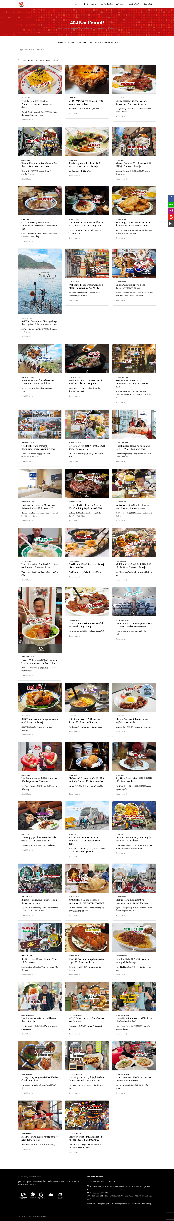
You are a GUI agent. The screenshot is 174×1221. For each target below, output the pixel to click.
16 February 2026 (75, 443)
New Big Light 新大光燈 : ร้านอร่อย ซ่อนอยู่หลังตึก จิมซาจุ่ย (133, 960)
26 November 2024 (27, 1074)
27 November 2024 (75, 1015)
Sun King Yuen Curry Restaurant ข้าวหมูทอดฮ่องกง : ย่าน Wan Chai (133, 224)
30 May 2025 (73, 775)
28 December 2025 (27, 657)
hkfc (128, 1203)
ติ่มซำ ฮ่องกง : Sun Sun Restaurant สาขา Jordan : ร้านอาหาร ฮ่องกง (133, 506)
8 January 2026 (26, 561)
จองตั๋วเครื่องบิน (134, 4)
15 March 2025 (26, 956)
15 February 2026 (122, 443)
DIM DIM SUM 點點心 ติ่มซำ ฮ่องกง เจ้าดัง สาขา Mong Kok (39, 1138)
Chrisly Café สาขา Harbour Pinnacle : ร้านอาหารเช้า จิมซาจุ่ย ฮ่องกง (36, 104)
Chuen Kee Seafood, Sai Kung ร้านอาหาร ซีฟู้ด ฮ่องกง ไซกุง (134, 839)
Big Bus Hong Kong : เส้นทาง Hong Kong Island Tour (39, 901)
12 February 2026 (27, 502)
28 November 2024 (27, 1015)
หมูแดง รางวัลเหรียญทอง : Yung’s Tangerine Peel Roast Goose (131, 102)
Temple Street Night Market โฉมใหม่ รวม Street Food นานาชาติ (86, 1138)
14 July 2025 (73, 716)
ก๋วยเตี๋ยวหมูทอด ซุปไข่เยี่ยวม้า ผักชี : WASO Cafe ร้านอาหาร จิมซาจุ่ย (85, 164)
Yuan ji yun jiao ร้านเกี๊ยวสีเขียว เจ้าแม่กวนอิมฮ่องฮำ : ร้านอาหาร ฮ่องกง (39, 565)
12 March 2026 (74, 282)
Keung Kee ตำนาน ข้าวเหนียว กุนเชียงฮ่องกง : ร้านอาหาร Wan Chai (39, 164)
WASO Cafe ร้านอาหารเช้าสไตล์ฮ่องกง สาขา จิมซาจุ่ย (86, 1019)
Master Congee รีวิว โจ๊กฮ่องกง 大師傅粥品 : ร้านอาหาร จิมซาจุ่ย (133, 164)
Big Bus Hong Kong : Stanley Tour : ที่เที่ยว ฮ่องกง (39, 960)
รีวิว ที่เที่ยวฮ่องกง (90, 4)
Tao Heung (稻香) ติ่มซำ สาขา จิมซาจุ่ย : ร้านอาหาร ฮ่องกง (87, 565)
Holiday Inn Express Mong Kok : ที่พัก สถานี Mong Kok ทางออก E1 (38, 506)
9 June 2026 (73, 98)
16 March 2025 (121, 897)
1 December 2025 (74, 620)
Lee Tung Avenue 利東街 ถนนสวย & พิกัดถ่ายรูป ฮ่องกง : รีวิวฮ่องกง (39, 779)
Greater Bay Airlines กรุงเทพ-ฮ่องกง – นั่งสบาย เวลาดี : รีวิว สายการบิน (134, 625)
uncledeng (146, 1203)
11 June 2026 (25, 98)
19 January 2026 (121, 502)
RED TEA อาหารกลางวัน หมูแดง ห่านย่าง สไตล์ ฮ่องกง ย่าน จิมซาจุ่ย (39, 720)
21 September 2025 (122, 620)
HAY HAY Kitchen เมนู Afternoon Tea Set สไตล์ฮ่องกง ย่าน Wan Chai (39, 661)
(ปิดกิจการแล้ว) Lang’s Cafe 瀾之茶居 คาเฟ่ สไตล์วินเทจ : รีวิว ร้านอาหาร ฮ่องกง (87, 779)
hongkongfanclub (105, 1203)
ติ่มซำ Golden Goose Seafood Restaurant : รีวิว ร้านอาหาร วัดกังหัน (86, 901)
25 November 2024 (75, 1074)
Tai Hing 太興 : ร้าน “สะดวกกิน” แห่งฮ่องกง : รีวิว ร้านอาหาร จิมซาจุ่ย (38, 839)
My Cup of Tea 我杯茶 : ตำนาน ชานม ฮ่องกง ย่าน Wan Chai (87, 447)
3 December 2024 (121, 956)
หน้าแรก (78, 4)
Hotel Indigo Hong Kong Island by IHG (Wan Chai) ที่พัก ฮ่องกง (133, 447)
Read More (27, 119)
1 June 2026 (120, 98)
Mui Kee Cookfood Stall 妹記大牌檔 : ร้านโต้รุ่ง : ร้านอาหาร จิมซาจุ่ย (133, 565)
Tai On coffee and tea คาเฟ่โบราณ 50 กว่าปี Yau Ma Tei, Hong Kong (86, 224)
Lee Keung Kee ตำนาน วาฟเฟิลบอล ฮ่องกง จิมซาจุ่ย (38, 1019)
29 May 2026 (25, 160)
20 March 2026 (74, 219)
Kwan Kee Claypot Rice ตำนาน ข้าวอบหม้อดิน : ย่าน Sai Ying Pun (86, 382)
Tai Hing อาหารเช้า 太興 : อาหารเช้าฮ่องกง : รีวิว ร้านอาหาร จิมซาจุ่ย (85, 720)
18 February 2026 (27, 443)
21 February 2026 (122, 377)
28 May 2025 (120, 775)
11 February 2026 (75, 502)
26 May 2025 (25, 834)
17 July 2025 (25, 716)
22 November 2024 (75, 1133)
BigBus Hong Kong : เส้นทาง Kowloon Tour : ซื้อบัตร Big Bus (132, 901)
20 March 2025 (26, 897)
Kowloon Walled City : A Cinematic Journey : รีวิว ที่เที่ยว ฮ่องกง (132, 384)
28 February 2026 (27, 377)
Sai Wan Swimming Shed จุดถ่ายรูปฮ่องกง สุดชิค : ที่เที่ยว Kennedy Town (39, 322)
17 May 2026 (120, 160)
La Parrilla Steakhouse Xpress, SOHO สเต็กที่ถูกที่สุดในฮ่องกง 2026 (85, 506)
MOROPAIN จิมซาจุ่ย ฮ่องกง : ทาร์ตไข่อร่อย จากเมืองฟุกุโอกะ (86, 102)
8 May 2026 (25, 219)
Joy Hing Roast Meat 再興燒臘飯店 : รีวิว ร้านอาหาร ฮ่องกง (134, 779)
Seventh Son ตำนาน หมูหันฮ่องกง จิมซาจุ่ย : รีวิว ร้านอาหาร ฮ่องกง (86, 960)
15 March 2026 (121, 219)
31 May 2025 (25, 775)
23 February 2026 (75, 377)
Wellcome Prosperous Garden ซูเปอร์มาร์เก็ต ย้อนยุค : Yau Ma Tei (86, 286)
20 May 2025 (73, 834)
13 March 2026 (26, 318)
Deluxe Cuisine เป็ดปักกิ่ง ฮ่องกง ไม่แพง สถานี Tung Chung (86, 625)
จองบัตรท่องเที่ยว (107, 4)
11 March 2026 (121, 282)
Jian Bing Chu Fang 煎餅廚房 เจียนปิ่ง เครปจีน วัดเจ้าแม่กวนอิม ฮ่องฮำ (86, 1079)
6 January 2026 (74, 561)
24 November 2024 (122, 1074)
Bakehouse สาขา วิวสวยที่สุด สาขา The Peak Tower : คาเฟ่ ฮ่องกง (37, 382)
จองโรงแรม (120, 4)
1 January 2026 (121, 561)
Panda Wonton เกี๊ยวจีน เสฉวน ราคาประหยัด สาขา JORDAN (133, 1079)
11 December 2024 (75, 956)
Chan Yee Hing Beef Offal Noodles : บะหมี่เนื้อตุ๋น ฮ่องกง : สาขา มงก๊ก (39, 226)
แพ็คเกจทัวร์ (147, 4)
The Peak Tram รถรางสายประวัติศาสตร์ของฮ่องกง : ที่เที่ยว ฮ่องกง (38, 447)
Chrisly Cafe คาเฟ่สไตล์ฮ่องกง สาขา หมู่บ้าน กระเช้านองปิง (132, 720)
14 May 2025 (120, 834)
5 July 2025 (120, 716)
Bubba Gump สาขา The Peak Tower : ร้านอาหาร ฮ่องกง (130, 286)
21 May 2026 (73, 160)
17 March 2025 (74, 897)
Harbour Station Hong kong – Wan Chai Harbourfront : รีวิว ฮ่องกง (85, 841)
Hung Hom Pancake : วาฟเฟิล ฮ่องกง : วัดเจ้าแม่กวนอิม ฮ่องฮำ (134, 1019)
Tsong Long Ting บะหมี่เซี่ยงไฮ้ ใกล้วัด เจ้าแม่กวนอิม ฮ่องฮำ (39, 1079)
